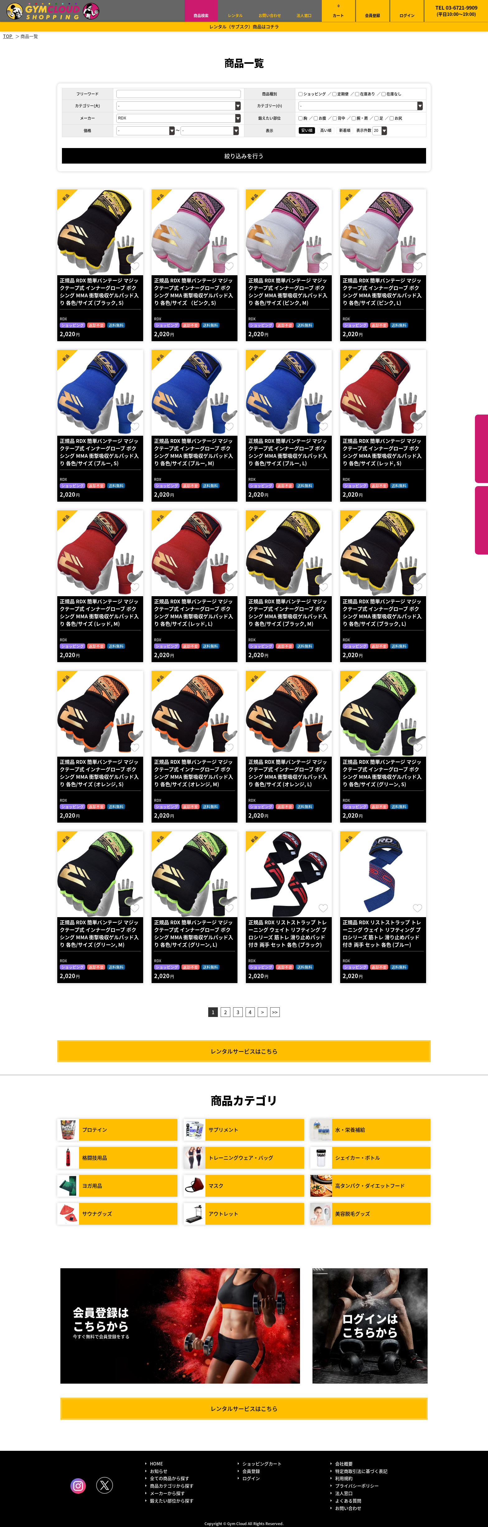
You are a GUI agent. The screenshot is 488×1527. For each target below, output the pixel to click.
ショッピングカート (262, 1463)
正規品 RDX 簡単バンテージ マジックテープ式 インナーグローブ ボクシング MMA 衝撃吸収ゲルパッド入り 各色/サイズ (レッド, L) (193, 612)
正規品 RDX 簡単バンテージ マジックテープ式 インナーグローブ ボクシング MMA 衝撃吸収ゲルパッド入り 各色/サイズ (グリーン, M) (99, 933)
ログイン (407, 15)
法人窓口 (304, 15)
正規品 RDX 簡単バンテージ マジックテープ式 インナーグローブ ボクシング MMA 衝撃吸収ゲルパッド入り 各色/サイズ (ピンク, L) (382, 291)
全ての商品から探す (169, 1478)
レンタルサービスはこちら (244, 1051)
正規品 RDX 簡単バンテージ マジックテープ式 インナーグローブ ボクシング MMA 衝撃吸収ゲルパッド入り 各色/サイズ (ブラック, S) (99, 291)
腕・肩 (360, 118)
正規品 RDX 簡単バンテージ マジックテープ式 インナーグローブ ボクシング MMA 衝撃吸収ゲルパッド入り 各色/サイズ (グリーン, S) (382, 773)
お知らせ (158, 1471)
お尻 (396, 118)
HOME (156, 1463)
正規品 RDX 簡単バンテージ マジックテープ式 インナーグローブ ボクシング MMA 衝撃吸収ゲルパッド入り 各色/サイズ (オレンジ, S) (99, 773)
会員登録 (372, 15)
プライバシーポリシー (357, 1486)
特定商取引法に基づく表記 (361, 1471)
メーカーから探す (167, 1493)
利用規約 (344, 1478)
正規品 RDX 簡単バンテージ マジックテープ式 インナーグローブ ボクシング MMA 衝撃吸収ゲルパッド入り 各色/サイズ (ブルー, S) (99, 452)
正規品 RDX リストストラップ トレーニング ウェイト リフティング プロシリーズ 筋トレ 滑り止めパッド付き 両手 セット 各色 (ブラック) (287, 933)
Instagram (78, 1486)
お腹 (320, 118)
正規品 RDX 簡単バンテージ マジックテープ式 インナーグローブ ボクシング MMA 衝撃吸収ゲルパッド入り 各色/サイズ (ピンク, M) (287, 291)
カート (338, 10)
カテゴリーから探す (481, 449)
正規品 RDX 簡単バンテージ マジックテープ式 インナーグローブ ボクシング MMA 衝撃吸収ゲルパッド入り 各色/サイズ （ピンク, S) (193, 291)
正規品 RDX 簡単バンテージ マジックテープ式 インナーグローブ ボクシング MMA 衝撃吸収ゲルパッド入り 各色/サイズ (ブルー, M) (193, 452)
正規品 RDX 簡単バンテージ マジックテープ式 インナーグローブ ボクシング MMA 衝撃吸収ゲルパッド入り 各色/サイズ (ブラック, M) (287, 612)
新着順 (344, 130)
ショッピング (312, 93)
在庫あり (365, 93)
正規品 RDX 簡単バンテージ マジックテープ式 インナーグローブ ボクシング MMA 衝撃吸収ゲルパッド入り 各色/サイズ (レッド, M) (99, 612)
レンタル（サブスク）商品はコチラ (244, 26)
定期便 (340, 93)
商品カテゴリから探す (172, 1486)
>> (275, 1012)
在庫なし (391, 93)
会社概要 (344, 1463)
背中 (339, 118)
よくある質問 (348, 1500)
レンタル (235, 15)
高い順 (325, 130)
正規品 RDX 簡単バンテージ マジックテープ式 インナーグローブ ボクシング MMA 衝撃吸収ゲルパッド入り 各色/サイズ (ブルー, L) (287, 452)
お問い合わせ (270, 15)
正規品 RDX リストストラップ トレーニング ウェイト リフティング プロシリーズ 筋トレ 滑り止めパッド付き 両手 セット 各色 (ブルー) (382, 933)
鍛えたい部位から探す (481, 520)
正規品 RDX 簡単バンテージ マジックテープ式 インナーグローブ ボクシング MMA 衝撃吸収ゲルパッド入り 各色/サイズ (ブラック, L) (382, 612)
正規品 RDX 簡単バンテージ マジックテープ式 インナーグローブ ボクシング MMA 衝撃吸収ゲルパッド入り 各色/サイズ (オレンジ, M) (193, 773)
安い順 (306, 130)
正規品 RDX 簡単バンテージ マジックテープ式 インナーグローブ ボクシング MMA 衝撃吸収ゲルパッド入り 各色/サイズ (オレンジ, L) (287, 773)
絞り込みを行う (244, 156)
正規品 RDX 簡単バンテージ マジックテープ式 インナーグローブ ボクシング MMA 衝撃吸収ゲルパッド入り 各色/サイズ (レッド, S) (382, 452)
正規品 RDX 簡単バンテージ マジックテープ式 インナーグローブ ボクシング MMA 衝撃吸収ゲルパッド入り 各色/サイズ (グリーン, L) (193, 933)
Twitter (104, 1485)
